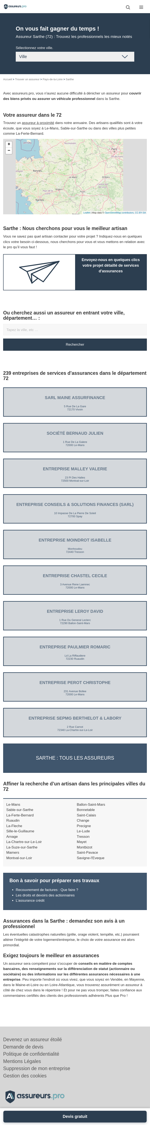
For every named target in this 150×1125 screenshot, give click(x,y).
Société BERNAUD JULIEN (75, 433)
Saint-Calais (86, 815)
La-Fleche (14, 826)
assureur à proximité (38, 123)
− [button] (9, 151)
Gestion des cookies (25, 1075)
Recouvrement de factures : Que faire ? (47, 890)
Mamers (12, 853)
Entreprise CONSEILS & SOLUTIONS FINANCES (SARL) (75, 504)
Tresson (83, 837)
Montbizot (84, 847)
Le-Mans (13, 805)
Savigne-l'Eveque (90, 858)
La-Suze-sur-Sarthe (21, 847)
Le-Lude (83, 831)
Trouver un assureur (27, 79)
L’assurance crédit (30, 901)
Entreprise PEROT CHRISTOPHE (75, 682)
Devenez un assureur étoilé (32, 1039)
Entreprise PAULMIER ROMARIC (75, 647)
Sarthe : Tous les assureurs (75, 758)
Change (83, 820)
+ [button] (9, 144)
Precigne (84, 826)
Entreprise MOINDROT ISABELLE (75, 540)
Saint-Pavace (87, 853)
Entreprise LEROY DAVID (75, 611)
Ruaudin (13, 820)
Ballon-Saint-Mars (91, 805)
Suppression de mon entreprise (36, 1068)
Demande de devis (23, 1047)
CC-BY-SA (140, 212)
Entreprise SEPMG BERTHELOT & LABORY (75, 718)
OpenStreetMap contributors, (120, 212)
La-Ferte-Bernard (20, 815)
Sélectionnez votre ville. (34, 48)
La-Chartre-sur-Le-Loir (24, 842)
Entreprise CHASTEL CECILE (75, 575)
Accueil (7, 79)
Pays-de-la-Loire (53, 79)
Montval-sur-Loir (19, 858)
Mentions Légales (22, 1061)
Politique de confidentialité (31, 1054)
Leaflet (86, 212)
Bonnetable (86, 810)
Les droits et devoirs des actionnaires (45, 895)
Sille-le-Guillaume (20, 831)
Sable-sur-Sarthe (19, 810)
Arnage (12, 837)
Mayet (81, 842)
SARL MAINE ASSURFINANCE (75, 397)
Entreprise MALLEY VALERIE (75, 469)
